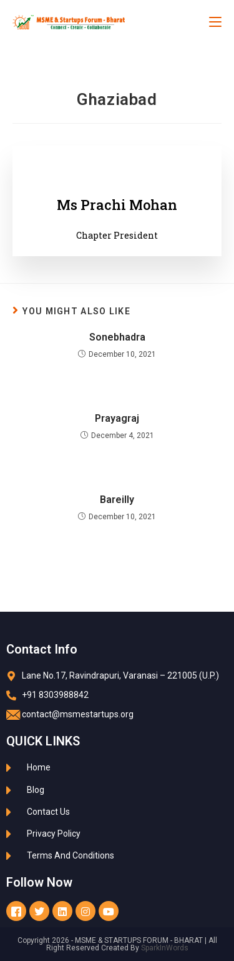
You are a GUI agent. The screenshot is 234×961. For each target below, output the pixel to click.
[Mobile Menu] (215, 22)
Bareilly (117, 499)
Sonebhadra (117, 337)
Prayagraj (117, 418)
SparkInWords (164, 948)
